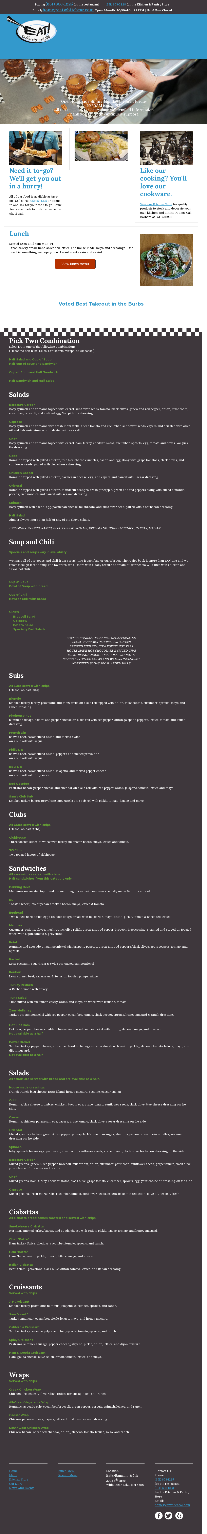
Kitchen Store (18, 1479)
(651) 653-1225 (59, 4)
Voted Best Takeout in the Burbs (101, 304)
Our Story (15, 1483)
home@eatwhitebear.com (68, 10)
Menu (13, 1475)
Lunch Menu (66, 1471)
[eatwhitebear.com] (31, 29)
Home (13, 1471)
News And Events (21, 1488)
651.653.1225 (38, 200)
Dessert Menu (67, 1475)
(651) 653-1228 (116, 4)
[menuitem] (182, 51)
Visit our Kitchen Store (156, 204)
